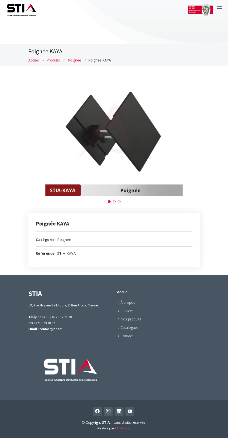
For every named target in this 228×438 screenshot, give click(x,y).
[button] (109, 203)
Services (127, 311)
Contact (127, 336)
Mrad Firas (123, 428)
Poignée (74, 60)
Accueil (33, 60)
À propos (128, 302)
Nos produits (131, 319)
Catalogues (130, 327)
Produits (53, 60)
